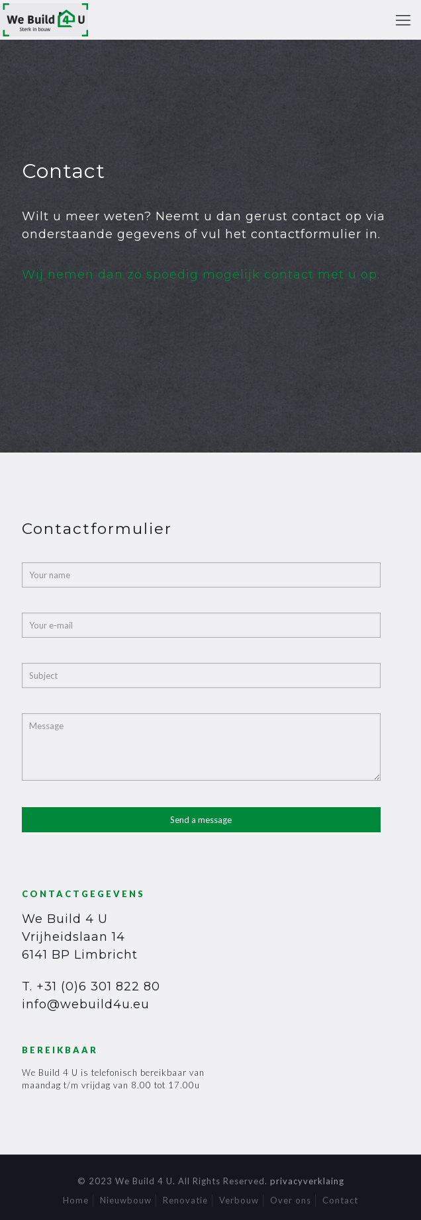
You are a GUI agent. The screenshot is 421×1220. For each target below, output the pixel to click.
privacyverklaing (307, 1181)
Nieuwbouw (126, 1200)
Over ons (290, 1200)
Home (76, 1200)
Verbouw (239, 1200)
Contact (340, 1200)
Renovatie (185, 1200)
